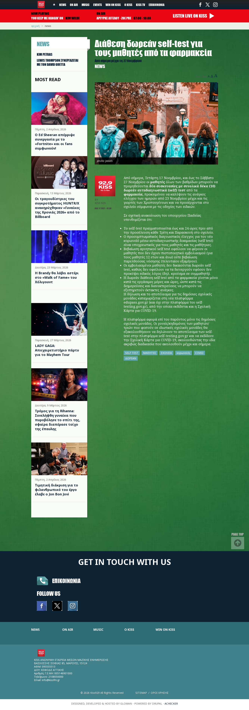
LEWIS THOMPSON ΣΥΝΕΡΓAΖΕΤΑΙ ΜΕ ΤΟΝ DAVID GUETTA (57, 62)
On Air (74, 5)
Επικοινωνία (156, 5)
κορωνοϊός (183, 353)
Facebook (200, 4)
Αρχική (35, 26)
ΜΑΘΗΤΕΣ (149, 353)
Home (54, 4)
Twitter (208, 4)
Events (97, 5)
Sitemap (141, 692)
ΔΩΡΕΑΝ (130, 358)
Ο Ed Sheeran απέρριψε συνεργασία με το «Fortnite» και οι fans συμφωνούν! (55, 141)
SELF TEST (131, 353)
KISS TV (140, 5)
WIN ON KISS (165, 630)
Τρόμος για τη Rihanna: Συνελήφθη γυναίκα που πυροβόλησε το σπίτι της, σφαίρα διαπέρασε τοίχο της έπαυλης (57, 420)
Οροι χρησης (159, 692)
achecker (171, 703)
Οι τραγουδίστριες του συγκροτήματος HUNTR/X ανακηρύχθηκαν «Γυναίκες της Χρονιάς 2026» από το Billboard (57, 207)
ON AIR (67, 630)
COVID (199, 353)
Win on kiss (113, 5)
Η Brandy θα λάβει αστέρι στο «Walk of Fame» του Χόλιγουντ (57, 277)
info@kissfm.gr (51, 680)
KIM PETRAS (44, 54)
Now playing (40, 13)
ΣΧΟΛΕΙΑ (166, 353)
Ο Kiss (128, 5)
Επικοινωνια (66, 580)
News (62, 5)
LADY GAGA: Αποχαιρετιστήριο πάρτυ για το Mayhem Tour (57, 350)
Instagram (215, 4)
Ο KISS (129, 630)
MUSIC (98, 630)
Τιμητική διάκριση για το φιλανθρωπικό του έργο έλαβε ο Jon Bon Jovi (56, 489)
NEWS (35, 630)
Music (85, 5)
